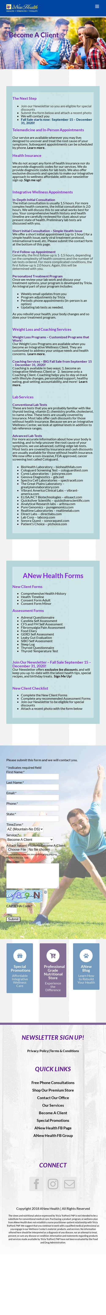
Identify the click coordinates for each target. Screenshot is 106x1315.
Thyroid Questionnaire (37, 648)
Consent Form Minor (36, 603)
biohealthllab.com (69, 467)
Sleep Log (28, 644)
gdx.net (58, 477)
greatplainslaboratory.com (40, 487)
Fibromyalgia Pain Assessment (43, 627)
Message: (13, 862)
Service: (12, 835)
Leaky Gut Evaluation (36, 637)
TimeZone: (14, 824)
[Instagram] (53, 1184)
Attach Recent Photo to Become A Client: (36, 845)
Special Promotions (53, 1120)
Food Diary (29, 631)
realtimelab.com (67, 510)
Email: (11, 793)
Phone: (12, 803)
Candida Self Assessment (39, 621)
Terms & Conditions (64, 1051)
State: (11, 814)
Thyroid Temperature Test (39, 651)
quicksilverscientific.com (72, 500)
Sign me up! (32, 180)
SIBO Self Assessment (37, 641)
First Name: (15, 772)
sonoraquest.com (56, 520)
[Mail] (69, 1184)
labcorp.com (46, 517)
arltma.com (67, 504)
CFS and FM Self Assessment (42, 624)
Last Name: (15, 782)
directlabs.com (51, 514)
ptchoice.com (57, 524)
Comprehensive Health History (43, 593)
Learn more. (36, 148)
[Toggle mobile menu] (97, 6)
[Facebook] (36, 1184)
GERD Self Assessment (37, 634)
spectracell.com (72, 480)
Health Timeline (32, 597)
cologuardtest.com (74, 470)
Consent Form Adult (35, 600)
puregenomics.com (59, 507)
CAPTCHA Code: (19, 906)
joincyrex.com (62, 473)
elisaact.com (73, 497)
